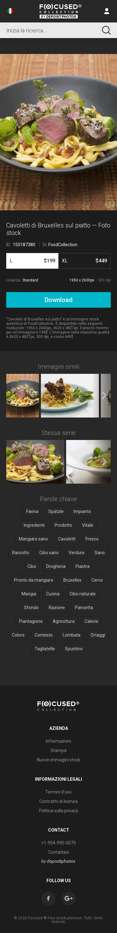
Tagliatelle (45, 648)
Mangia (29, 593)
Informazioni (58, 741)
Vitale (87, 525)
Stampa (58, 750)
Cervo (97, 580)
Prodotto (63, 525)
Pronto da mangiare (33, 580)
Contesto (44, 635)
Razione (57, 607)
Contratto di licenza (58, 801)
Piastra (83, 566)
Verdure (77, 552)
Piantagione (31, 621)
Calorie (91, 621)
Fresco (92, 538)
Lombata (71, 635)
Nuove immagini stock (58, 759)
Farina (32, 511)
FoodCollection (62, 244)
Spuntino (74, 648)
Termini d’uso (58, 791)
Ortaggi (97, 635)
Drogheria (56, 566)
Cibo (31, 566)
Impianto (82, 511)
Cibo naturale (83, 593)
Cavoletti (67, 538)
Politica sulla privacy (58, 810)
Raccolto (20, 552)
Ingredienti (34, 525)
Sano (100, 552)
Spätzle (56, 511)
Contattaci (58, 852)
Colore (18, 635)
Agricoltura (64, 621)
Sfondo (31, 607)
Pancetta (84, 607)
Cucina (53, 593)
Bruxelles (72, 580)
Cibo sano (49, 552)
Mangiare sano (33, 538)
